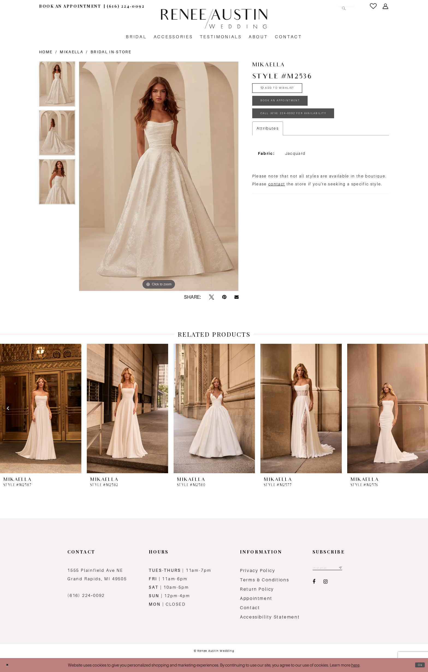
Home (45, 52)
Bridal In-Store (111, 52)
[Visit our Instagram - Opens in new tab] (325, 584)
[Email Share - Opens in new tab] (236, 297)
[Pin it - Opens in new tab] (224, 297)
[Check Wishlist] (373, 6)
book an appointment (291, 108)
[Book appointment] (70, 6)
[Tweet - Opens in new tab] (211, 297)
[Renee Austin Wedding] (214, 19)
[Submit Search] (342, 6)
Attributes (268, 143)
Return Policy (257, 589)
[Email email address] (334, 569)
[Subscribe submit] (352, 569)
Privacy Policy (257, 570)
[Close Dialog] (8, 665)
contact (276, 198)
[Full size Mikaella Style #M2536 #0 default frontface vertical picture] (158, 176)
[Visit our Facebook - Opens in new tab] (314, 584)
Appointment (256, 598)
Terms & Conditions (264, 579)
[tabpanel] (57, 85)
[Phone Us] (125, 6)
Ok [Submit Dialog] (418, 665)
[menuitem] (70, 6)
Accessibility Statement (270, 617)
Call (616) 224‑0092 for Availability (310, 126)
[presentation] (40, 408)
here (355, 665)
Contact (250, 607)
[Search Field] (321, 6)
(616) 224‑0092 (86, 595)
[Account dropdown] (386, 6)
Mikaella (71, 52)
